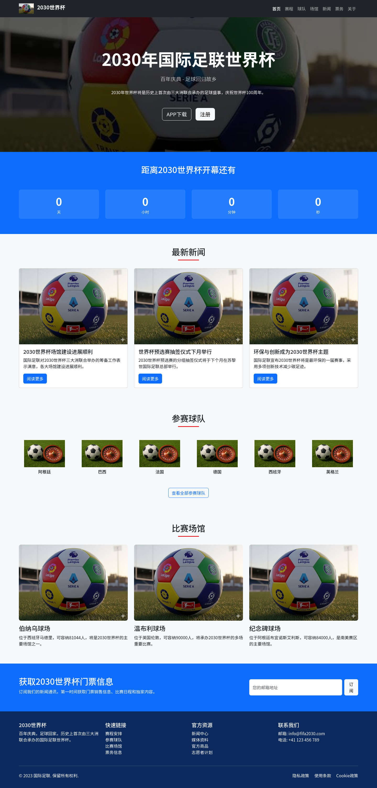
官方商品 (200, 746)
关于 (352, 8)
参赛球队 (113, 739)
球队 (301, 8)
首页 (276, 8)
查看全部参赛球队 (188, 493)
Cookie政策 (347, 775)
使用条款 (322, 775)
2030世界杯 (42, 8)
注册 (205, 114)
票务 (339, 8)
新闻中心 (200, 733)
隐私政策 (300, 775)
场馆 (314, 8)
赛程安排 (113, 733)
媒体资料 (200, 739)
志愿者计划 (202, 752)
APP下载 (177, 114)
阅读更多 (35, 378)
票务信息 (113, 752)
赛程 (289, 8)
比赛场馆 (113, 746)
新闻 (327, 8)
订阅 (351, 687)
